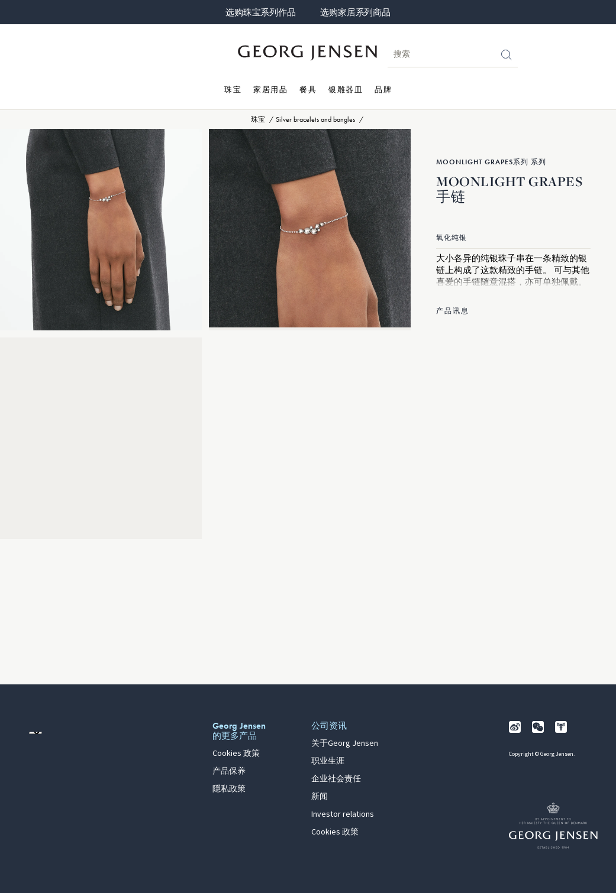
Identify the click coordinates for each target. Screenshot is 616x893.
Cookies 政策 (236, 753)
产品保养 (229, 771)
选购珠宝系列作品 (260, 12)
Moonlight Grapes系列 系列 (491, 162)
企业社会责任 (336, 779)
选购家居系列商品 (355, 12)
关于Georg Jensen (344, 743)
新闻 (319, 797)
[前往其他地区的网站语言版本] (35, 733)
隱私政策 (229, 789)
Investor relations (342, 814)
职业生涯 (327, 761)
